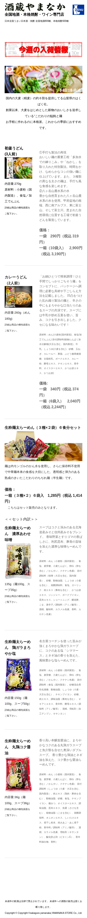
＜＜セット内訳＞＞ (43, 528)
